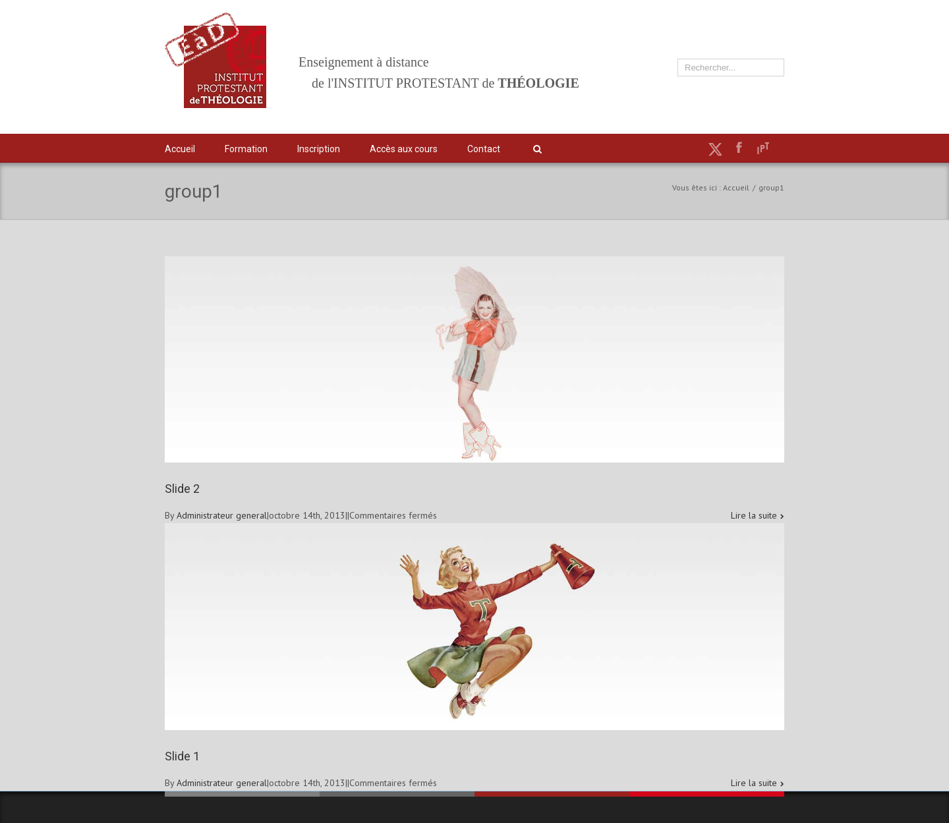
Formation (246, 149)
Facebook (739, 147)
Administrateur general (222, 515)
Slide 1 (182, 756)
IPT (763, 148)
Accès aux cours (404, 149)
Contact (483, 149)
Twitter (715, 149)
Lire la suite (754, 515)
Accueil (180, 149)
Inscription (318, 149)
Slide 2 (182, 489)
